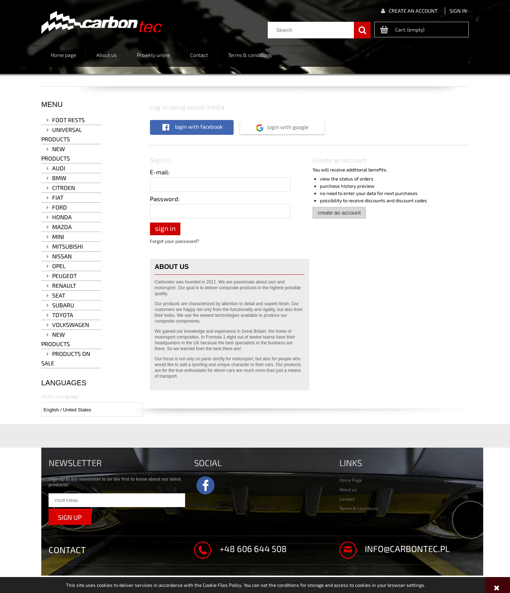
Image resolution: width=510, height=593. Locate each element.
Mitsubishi (67, 246)
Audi (58, 168)
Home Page (350, 479)
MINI (58, 236)
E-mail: (160, 171)
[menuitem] (63, 54)
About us (348, 489)
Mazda (62, 226)
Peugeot (64, 275)
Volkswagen (70, 324)
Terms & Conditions (358, 508)
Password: (165, 198)
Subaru (63, 305)
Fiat (57, 197)
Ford (59, 207)
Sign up (70, 517)
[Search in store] (312, 30)
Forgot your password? (174, 241)
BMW (59, 177)
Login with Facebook (198, 126)
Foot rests (68, 119)
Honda (62, 216)
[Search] (362, 30)
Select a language (60, 396)
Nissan (62, 256)
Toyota (62, 314)
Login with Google (287, 127)
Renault (64, 285)
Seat (58, 295)
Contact (347, 498)
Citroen (63, 187)
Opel (59, 265)
